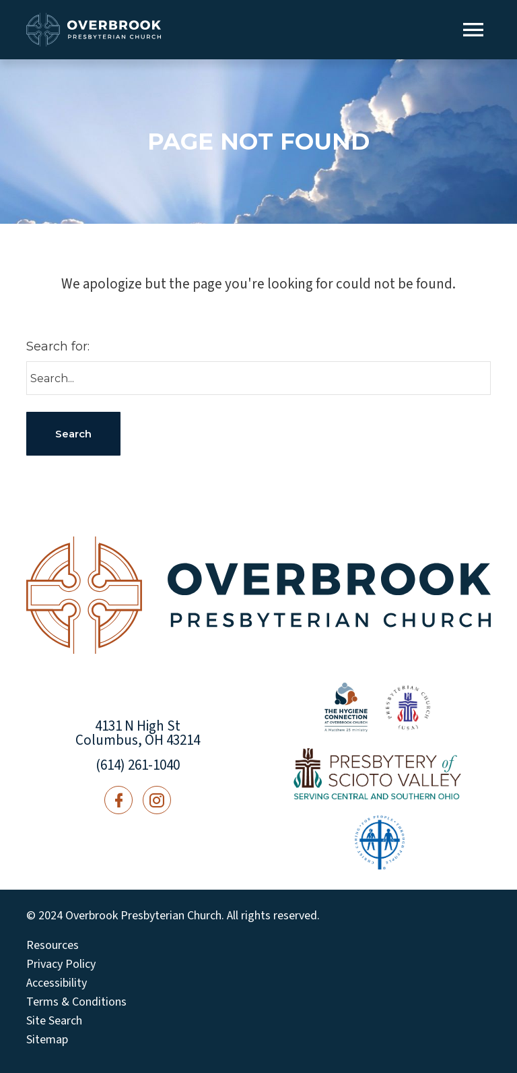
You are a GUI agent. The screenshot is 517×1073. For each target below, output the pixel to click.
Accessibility (56, 983)
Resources (52, 946)
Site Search (54, 1021)
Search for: (58, 346)
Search (73, 433)
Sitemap (47, 1040)
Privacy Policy (61, 964)
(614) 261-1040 (138, 765)
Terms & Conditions (76, 1002)
